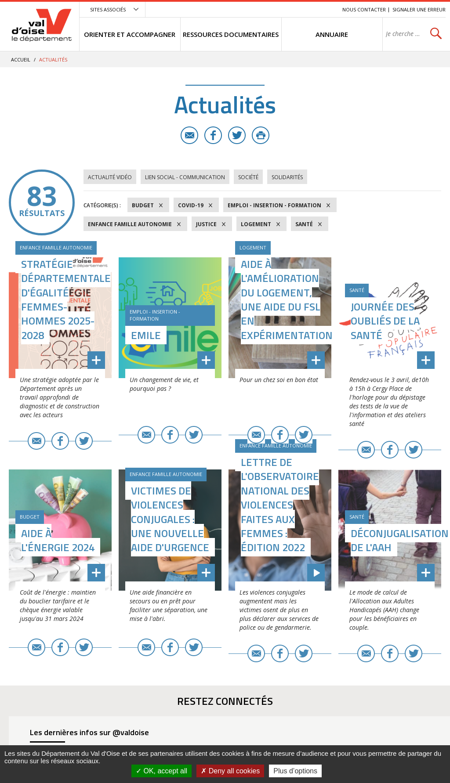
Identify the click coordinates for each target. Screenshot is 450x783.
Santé (304, 224)
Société (248, 177)
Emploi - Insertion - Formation (274, 205)
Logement (256, 224)
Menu (272, 9)
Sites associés (108, 9)
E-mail (189, 135)
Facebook (213, 135)
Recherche (323, 9)
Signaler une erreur (419, 9)
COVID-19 (190, 205)
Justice (206, 224)
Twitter (237, 135)
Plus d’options (295, 771)
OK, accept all (161, 771)
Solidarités (287, 177)
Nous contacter (364, 9)
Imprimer (260, 135)
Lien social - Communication (185, 177)
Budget (143, 205)
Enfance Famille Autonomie (130, 224)
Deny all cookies (230, 771)
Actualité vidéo (110, 177)
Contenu (294, 9)
